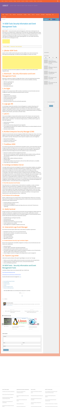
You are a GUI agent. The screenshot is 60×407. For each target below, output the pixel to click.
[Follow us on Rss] (51, 19)
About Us (6, 1)
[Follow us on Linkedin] (52, 19)
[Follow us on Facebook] (54, 19)
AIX (52, 14)
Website (4, 346)
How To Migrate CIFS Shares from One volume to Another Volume (51, 392)
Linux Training (39, 1)
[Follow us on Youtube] (49, 19)
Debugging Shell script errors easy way (37, 395)
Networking (4, 16)
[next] (38, 324)
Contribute (31, 1)
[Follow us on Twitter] (57, 19)
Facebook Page (6, 282)
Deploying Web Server (20, 403)
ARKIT (5, 5)
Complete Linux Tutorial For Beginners (8, 391)
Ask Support (43, 14)
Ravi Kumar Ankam (6, 29)
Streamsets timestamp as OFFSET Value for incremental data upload (52, 62)
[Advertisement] (41, 9)
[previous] (3, 324)
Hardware (14, 14)
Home (2, 1)
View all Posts (10, 305)
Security (3, 19)
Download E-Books (11, 281)
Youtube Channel (7, 283)
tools (20, 276)
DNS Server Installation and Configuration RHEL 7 (21, 392)
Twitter (5, 285)
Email (24, 342)
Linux (10, 14)
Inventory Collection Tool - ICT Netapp (51, 403)
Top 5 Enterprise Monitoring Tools (8, 272)
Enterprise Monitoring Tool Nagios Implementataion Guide (7, 398)
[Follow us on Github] (55, 19)
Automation (37, 14)
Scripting (25, 14)
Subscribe (18, 1)
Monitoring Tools (19, 14)
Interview (22, 1)
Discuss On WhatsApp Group (9, 287)
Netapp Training (48, 14)
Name (4, 342)
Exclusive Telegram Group (8, 286)
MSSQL (27, 1)
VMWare (29, 14)
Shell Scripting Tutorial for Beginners (8, 394)
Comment (5, 336)
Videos (35, 1)
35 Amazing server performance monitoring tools (11, 274)
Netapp (15, 1)
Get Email (5, 281)
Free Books (10, 1)
